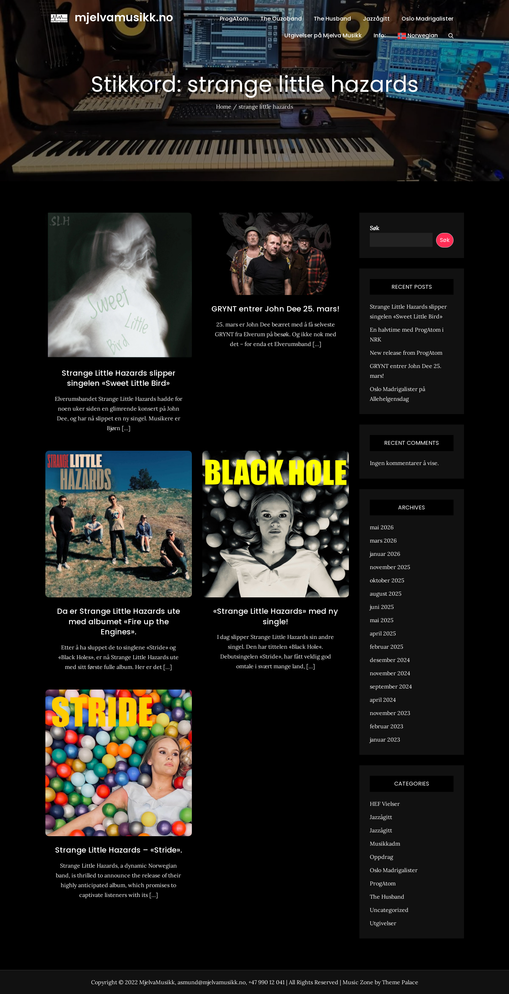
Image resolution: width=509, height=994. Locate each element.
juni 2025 (382, 606)
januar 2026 (385, 553)
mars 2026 (383, 540)
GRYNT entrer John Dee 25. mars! (275, 308)
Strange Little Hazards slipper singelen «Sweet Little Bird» (118, 378)
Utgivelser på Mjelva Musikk (323, 35)
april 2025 (383, 633)
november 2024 (390, 673)
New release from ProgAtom (406, 352)
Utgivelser (383, 923)
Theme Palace (400, 982)
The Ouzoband (281, 19)
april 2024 (383, 699)
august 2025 (386, 593)
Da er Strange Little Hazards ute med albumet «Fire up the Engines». (118, 621)
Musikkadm (385, 843)
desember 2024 (390, 659)
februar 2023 (386, 726)
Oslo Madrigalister (428, 19)
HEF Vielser (385, 803)
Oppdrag (381, 856)
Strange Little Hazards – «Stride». (118, 850)
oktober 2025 (387, 580)
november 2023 (390, 712)
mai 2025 (382, 620)
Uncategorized (389, 909)
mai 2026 (382, 527)
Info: (380, 35)
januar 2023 (385, 739)
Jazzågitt (376, 19)
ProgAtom (234, 19)
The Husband (332, 19)
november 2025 (390, 567)
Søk (374, 227)
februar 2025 (386, 646)
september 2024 (391, 686)
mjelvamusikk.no (124, 17)
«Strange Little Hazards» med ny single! (275, 616)
